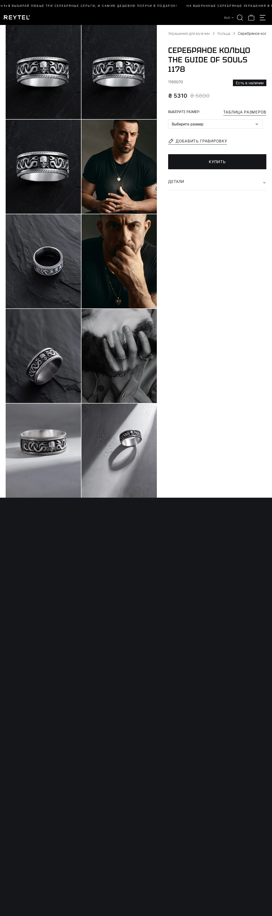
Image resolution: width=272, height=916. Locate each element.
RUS (229, 18)
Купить (217, 161)
